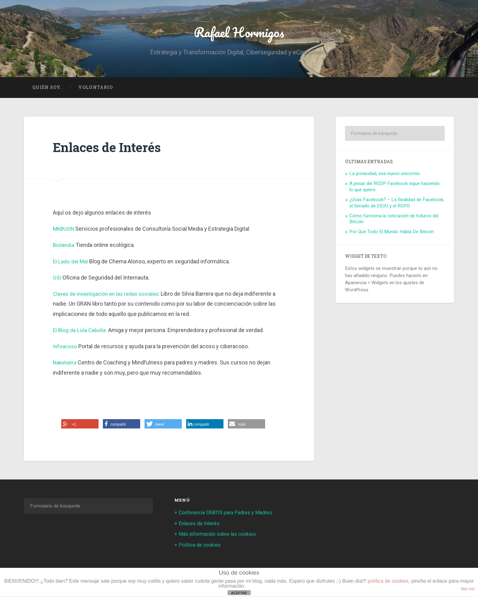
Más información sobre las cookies (220, 535)
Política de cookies (201, 546)
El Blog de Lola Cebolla (81, 331)
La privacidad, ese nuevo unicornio (384, 175)
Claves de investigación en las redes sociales (109, 295)
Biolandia (64, 246)
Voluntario (95, 89)
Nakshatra (65, 364)
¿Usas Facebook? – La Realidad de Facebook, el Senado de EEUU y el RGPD (396, 204)
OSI (57, 279)
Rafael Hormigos (239, 33)
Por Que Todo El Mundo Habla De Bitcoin (391, 233)
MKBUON (64, 230)
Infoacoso (65, 348)
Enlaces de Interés (200, 524)
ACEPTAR (239, 593)
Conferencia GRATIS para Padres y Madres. (229, 514)
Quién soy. (47, 89)
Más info (468, 589)
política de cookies (388, 581)
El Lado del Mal (71, 263)
